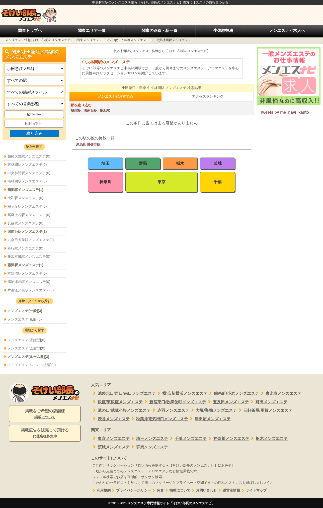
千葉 (218, 182)
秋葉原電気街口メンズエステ (159, 419)
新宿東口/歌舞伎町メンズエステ (174, 402)
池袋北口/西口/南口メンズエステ (123, 393)
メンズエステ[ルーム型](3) (28, 357)
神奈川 (105, 182)
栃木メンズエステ (268, 438)
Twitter (34, 114)
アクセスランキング (207, 96)
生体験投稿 (223, 30)
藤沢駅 (104, 110)
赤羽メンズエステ (170, 410)
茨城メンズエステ (110, 447)
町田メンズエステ (268, 402)
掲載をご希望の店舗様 (44, 414)
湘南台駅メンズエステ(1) (27, 232)
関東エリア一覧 (92, 30)
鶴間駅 (76, 110)
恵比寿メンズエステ (280, 393)
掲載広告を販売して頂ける (44, 433)
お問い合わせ (203, 490)
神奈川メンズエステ (228, 438)
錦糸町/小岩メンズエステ (233, 393)
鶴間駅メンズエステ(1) (25, 190)
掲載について (177, 490)
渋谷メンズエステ (110, 419)
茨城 (218, 163)
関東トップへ (30, 30)
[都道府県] (34, 69)
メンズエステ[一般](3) (24, 311)
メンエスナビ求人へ (287, 30)
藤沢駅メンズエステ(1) (25, 265)
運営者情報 (228, 490)
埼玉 (105, 163)
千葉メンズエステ (187, 438)
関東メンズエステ (89, 40)
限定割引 (34, 123)
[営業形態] (34, 104)
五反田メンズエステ (227, 402)
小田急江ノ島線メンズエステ (128, 40)
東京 (161, 182)
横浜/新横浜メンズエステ (181, 393)
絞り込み (34, 133)
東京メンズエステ (110, 438)
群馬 (143, 163)
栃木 (180, 163)
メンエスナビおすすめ (115, 96)
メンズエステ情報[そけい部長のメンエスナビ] (38, 40)
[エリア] (34, 80)
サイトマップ (253, 490)
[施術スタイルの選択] (34, 92)
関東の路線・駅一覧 (159, 30)
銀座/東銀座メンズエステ (117, 402)
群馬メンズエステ (149, 447)
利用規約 (101, 490)
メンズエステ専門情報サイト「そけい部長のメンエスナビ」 (171, 503)
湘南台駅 (90, 110)
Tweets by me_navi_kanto (284, 112)
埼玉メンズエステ (149, 438)
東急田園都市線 (88, 144)
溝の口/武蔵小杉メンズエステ (121, 410)
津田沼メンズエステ (209, 419)
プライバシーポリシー (131, 490)
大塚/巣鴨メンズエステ (213, 410)
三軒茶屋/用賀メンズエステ (264, 410)
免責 (157, 490)
